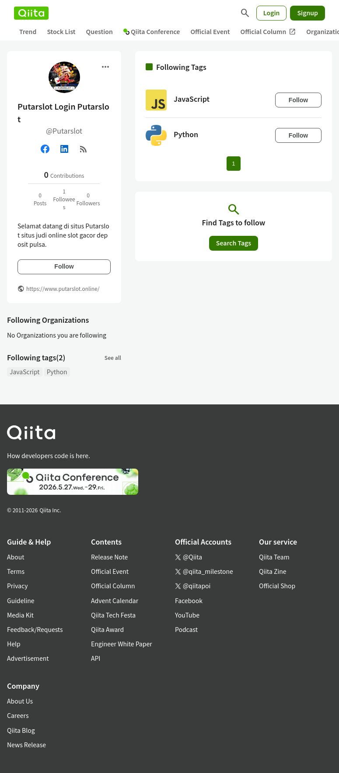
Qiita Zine (273, 571)
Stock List (61, 31)
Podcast (186, 629)
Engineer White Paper (121, 643)
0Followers (88, 199)
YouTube (187, 615)
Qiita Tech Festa (113, 615)
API (95, 658)
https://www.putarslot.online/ (62, 288)
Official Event (210, 31)
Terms (15, 571)
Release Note (109, 556)
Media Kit (20, 615)
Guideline (21, 600)
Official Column (268, 31)
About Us (20, 701)
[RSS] (83, 149)
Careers (17, 715)
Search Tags (233, 242)
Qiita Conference (151, 31)
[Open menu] (105, 67)
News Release (26, 744)
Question (99, 31)
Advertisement (28, 658)
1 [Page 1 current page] (233, 163)
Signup (307, 12)
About (15, 556)
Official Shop (277, 585)
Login (271, 12)
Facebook (189, 600)
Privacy (17, 585)
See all (113, 357)
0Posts (40, 199)
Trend (27, 31)
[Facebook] (45, 149)
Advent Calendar (114, 600)
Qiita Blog (21, 730)
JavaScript (25, 371)
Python (57, 371)
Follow (63, 266)
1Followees (64, 199)
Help (14, 643)
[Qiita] (31, 13)
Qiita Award (107, 629)
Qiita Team (274, 556)
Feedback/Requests (35, 629)
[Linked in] (64, 149)
